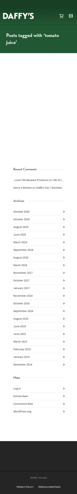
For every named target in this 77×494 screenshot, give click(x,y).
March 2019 (20, 242)
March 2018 (20, 265)
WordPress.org (22, 411)
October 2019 (21, 219)
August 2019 (20, 227)
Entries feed (20, 396)
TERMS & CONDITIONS (49, 487)
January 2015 (21, 357)
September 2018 (23, 250)
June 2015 (19, 334)
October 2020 (21, 212)
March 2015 (20, 342)
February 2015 (22, 349)
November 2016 (23, 296)
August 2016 (20, 319)
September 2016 (23, 311)
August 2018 (20, 257)
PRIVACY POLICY (25, 487)
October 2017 (21, 280)
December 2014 (22, 365)
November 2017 (23, 273)
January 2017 (21, 288)
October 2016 (21, 303)
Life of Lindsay (61, 180)
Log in (17, 388)
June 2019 (19, 235)
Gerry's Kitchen (22, 188)
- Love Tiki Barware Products (30, 180)
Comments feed (23, 404)
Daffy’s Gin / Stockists (49, 188)
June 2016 (19, 326)
